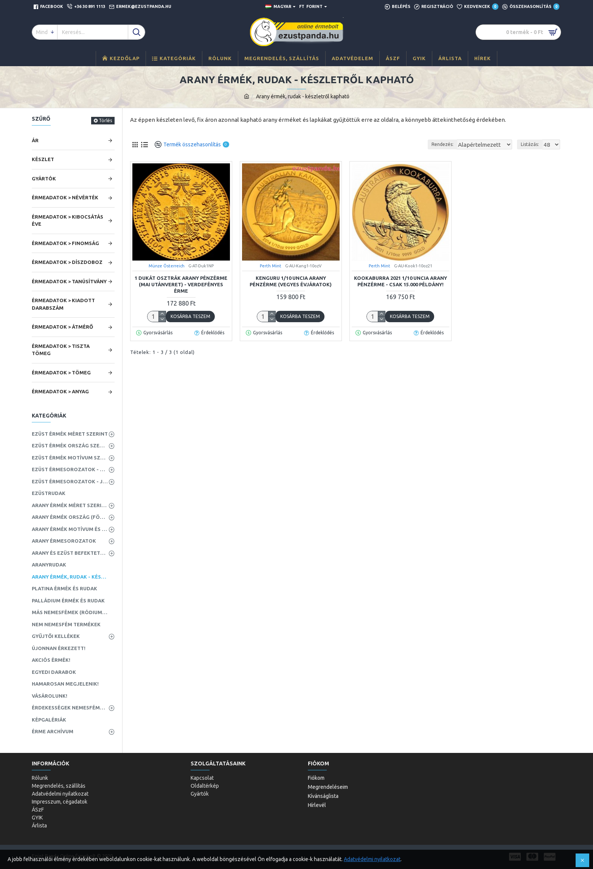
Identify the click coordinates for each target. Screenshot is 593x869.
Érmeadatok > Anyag (60, 391)
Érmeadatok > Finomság (65, 243)
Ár (35, 140)
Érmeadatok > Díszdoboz (67, 262)
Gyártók (44, 178)
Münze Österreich (167, 266)
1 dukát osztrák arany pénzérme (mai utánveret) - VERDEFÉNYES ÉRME (181, 284)
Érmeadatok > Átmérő (62, 326)
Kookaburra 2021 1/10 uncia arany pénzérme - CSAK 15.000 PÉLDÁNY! (400, 281)
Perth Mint (270, 266)
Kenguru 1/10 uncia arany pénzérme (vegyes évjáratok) (291, 281)
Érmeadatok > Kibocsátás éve (67, 220)
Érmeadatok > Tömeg (61, 372)
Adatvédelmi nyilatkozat (372, 859)
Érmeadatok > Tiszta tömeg (61, 349)
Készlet (43, 159)
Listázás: (532, 144)
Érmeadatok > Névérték (65, 197)
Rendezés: (439, 144)
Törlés (105, 120)
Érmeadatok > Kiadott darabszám (63, 304)
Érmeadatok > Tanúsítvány (69, 281)
